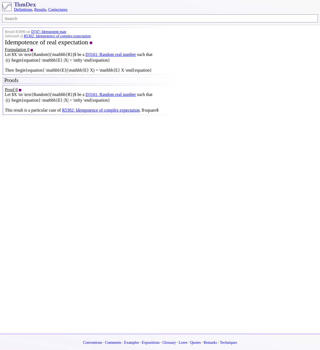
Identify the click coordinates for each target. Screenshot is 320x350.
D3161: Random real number (110, 54)
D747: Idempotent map (48, 32)
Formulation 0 (17, 49)
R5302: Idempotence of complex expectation (57, 36)
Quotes (195, 343)
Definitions (23, 9)
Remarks (210, 343)
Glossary (169, 343)
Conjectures (58, 9)
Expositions (151, 343)
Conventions (92, 343)
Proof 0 (11, 89)
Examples (131, 343)
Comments (113, 343)
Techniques (228, 343)
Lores (183, 343)
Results (40, 9)
